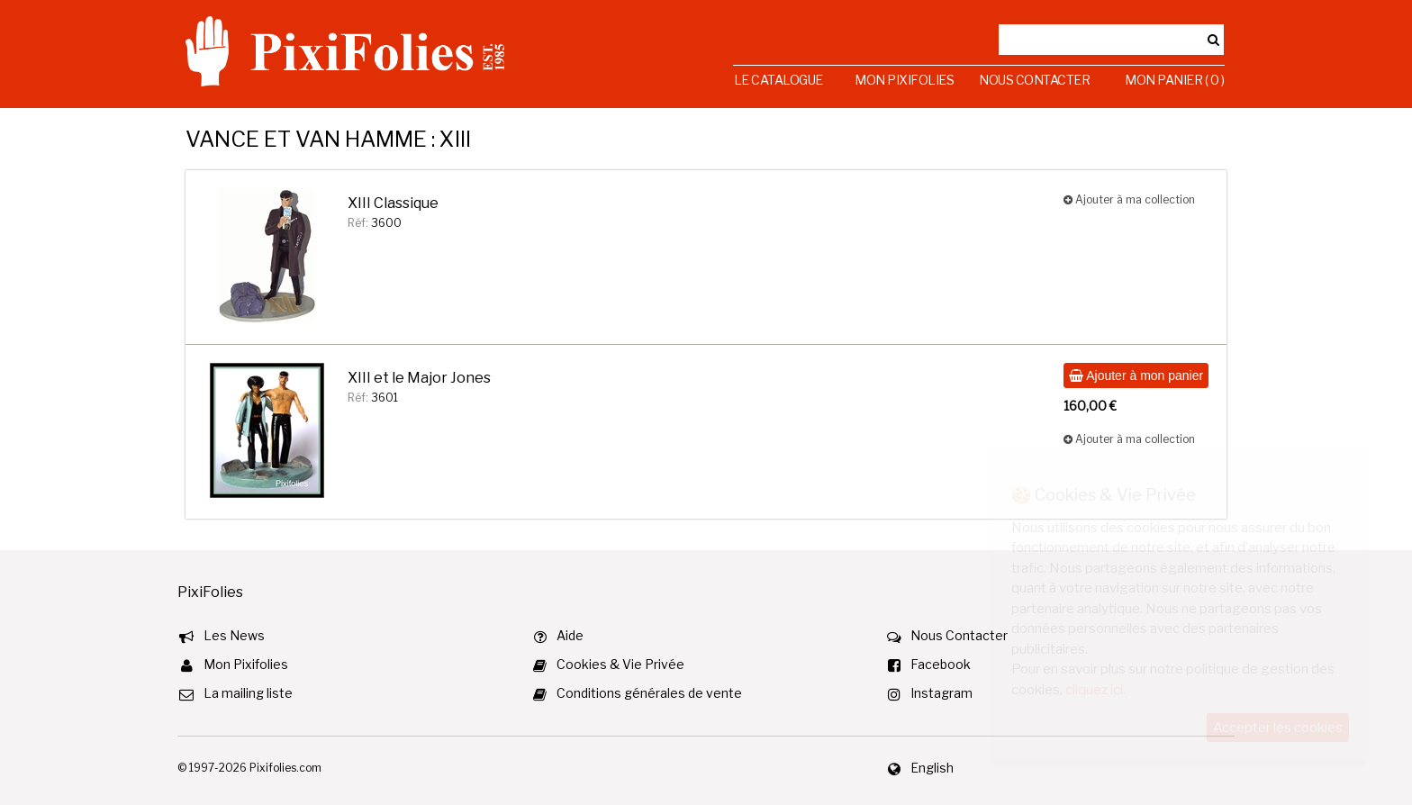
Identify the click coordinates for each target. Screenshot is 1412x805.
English (932, 767)
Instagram (941, 693)
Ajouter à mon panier (1136, 375)
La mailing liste (248, 693)
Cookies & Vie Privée (620, 664)
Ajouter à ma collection (1129, 199)
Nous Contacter (1034, 79)
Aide (570, 635)
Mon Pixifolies (904, 79)
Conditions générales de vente (649, 693)
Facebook (940, 664)
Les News (234, 635)
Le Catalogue (778, 79)
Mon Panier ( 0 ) (1174, 79)
